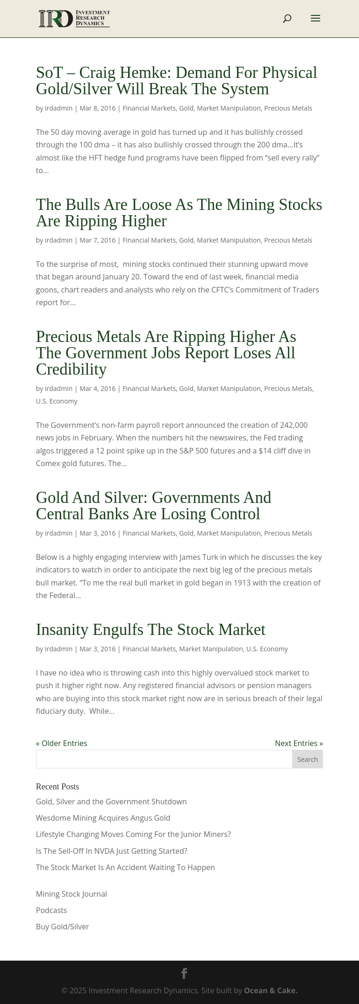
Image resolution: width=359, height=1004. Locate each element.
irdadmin (58, 108)
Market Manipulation (228, 108)
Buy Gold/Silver (62, 926)
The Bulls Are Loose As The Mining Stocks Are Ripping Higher (179, 212)
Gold (186, 108)
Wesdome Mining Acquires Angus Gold (103, 818)
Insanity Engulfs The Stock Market (151, 630)
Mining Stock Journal (71, 894)
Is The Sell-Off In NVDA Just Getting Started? (111, 851)
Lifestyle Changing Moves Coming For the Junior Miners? (133, 834)
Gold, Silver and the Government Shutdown (111, 801)
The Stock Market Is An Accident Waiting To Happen (125, 867)
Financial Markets (149, 108)
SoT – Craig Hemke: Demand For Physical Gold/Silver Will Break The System (176, 80)
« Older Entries (61, 743)
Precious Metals (288, 108)
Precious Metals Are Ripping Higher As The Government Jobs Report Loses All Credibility (166, 353)
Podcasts (51, 910)
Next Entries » (299, 743)
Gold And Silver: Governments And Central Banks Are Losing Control (154, 505)
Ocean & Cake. (271, 990)
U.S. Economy (57, 401)
